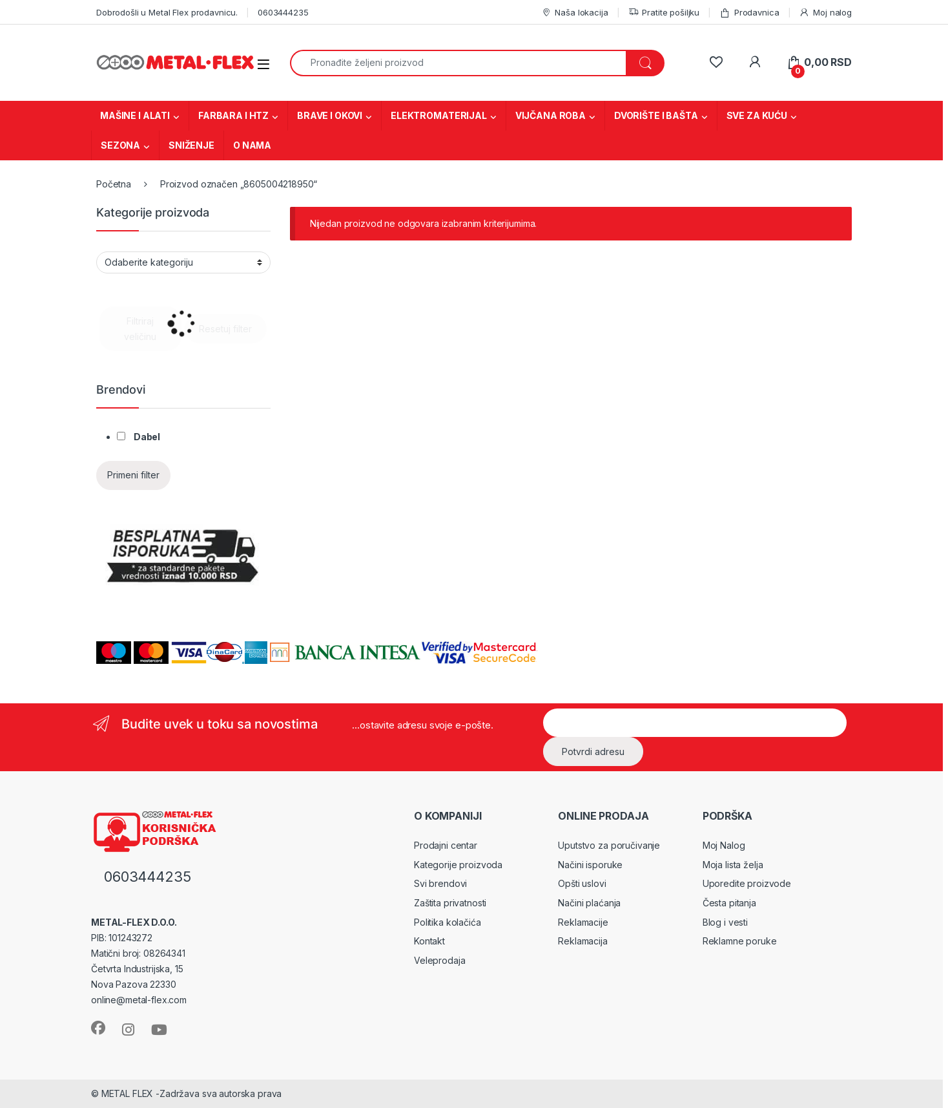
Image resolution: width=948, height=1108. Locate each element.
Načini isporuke (590, 864)
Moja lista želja (733, 864)
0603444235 (283, 12)
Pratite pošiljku (664, 12)
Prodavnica (749, 12)
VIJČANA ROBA (550, 115)
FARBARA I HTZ (233, 115)
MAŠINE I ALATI (135, 115)
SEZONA (120, 145)
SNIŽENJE (191, 145)
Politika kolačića (447, 922)
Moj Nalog (724, 845)
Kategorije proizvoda (458, 864)
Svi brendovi (440, 883)
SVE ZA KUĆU (756, 115)
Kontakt (429, 940)
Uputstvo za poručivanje (609, 845)
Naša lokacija (574, 12)
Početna (113, 183)
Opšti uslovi (582, 883)
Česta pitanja (729, 902)
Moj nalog (825, 12)
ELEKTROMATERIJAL (439, 115)
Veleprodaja (439, 960)
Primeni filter (133, 474)
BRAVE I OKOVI (329, 115)
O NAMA (252, 145)
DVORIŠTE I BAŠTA (656, 115)
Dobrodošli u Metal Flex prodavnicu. (167, 12)
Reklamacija (582, 940)
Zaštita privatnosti (450, 902)
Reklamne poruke (740, 940)
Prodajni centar (445, 845)
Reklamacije (583, 922)
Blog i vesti (725, 922)
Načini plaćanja (589, 902)
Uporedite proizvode (747, 883)
